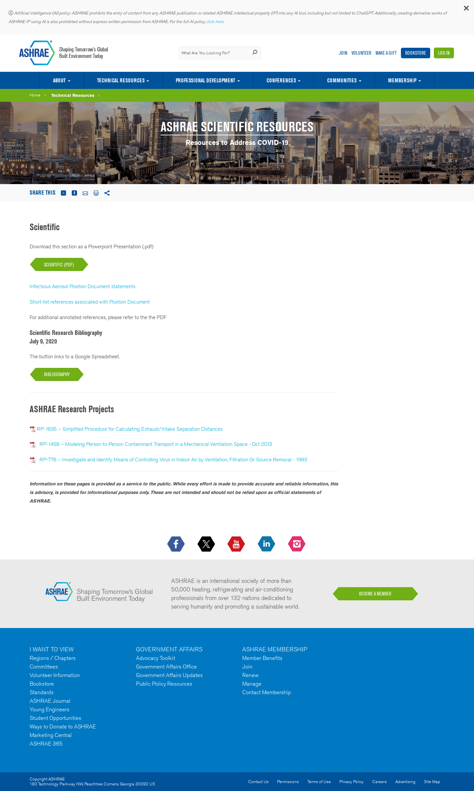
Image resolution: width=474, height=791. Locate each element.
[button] (466, 10)
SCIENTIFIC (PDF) (59, 264)
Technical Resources (121, 80)
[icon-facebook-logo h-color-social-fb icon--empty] (176, 544)
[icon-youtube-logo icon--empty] (237, 544)
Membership (402, 80)
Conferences (281, 80)
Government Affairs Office (166, 666)
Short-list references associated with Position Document (90, 302)
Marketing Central (51, 735)
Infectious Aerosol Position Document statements (82, 286)
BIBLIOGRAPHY (56, 374)
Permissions (288, 781)
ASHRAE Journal (50, 700)
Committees (44, 666)
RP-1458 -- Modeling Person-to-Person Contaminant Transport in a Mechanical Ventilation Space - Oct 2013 (154, 444)
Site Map (432, 781)
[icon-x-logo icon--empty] (207, 544)
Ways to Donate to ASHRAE (63, 726)
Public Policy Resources (164, 683)
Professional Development (205, 80)
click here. (215, 21)
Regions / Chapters (53, 658)
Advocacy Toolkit (155, 658)
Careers (379, 781)
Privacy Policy (351, 781)
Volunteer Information (55, 675)
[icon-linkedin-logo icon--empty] (267, 544)
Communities (341, 80)
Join (343, 53)
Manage (251, 683)
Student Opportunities (55, 718)
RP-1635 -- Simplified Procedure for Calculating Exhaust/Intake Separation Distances (130, 429)
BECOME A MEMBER (375, 594)
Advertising (405, 781)
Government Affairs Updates (169, 675)
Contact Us (258, 781)
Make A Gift (386, 53)
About (59, 80)
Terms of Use (319, 781)
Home (35, 95)
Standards (42, 692)
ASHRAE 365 (46, 743)
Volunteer (361, 53)
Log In (444, 53)
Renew (250, 675)
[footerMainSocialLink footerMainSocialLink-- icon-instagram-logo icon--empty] (297, 544)
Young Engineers (49, 709)
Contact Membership (266, 692)
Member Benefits (262, 658)
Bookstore (415, 53)
